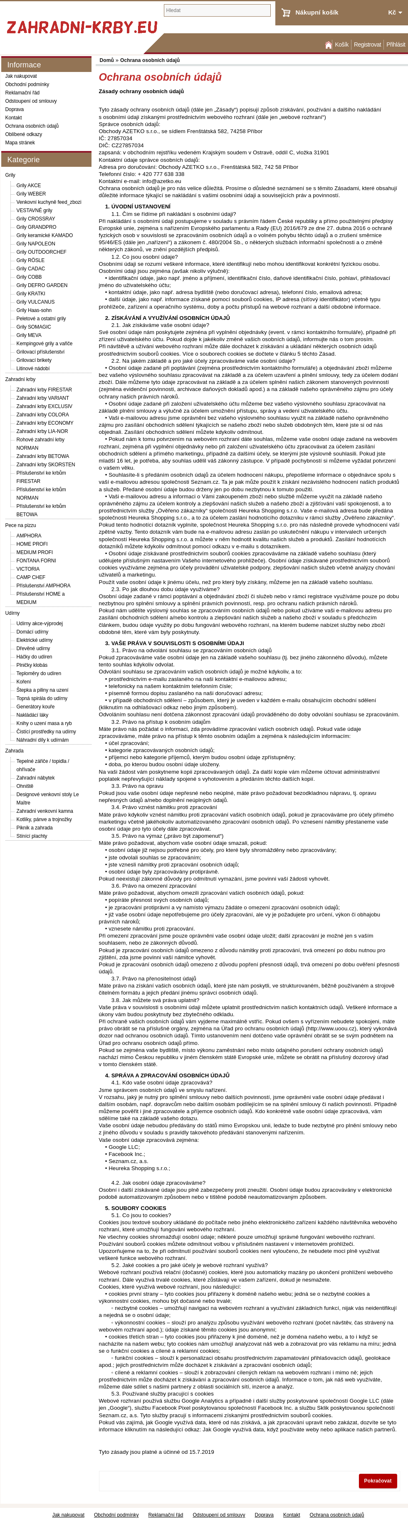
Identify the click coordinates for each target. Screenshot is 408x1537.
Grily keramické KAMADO (45, 235)
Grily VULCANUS (36, 302)
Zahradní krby (20, 379)
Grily (10, 175)
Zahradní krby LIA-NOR (42, 431)
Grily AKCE (29, 185)
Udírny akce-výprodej (40, 623)
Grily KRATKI (31, 294)
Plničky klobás (32, 665)
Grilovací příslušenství (41, 352)
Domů (327, 45)
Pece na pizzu (20, 525)
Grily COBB (29, 277)
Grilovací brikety (34, 360)
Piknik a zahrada (35, 828)
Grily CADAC (31, 269)
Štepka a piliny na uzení (43, 690)
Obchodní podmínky (27, 84)
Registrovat (367, 45)
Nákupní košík (317, 12)
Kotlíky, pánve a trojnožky (44, 819)
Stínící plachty (32, 836)
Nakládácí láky (33, 715)
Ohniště (25, 786)
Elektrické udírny (35, 640)
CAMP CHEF (31, 577)
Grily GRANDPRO (37, 227)
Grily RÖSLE (31, 260)
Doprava (14, 109)
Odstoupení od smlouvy (31, 101)
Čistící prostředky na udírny (46, 732)
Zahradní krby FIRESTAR (44, 390)
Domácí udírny (33, 632)
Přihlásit (395, 45)
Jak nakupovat (21, 76)
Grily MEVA (29, 335)
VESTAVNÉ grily (34, 210)
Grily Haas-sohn (34, 310)
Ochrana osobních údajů (32, 126)
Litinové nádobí (33, 368)
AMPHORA (29, 536)
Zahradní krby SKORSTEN (46, 465)
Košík (341, 45)
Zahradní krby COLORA (43, 415)
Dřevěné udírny (33, 648)
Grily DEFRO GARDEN (42, 285)
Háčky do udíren (34, 657)
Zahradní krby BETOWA (43, 456)
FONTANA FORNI (36, 561)
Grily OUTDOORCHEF (42, 252)
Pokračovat (378, 1481)
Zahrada (14, 751)
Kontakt (13, 118)
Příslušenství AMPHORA (44, 586)
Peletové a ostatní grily (41, 319)
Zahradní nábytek (36, 778)
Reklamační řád (22, 93)
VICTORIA (28, 569)
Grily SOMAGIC (34, 327)
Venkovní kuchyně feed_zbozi (49, 202)
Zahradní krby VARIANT (43, 398)
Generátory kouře (36, 707)
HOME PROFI (32, 544)
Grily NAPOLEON (36, 244)
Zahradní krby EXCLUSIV (45, 406)
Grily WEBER (31, 194)
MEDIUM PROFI (35, 552)
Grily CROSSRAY (36, 219)
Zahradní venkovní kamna (45, 811)
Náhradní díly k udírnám (43, 740)
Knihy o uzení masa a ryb (44, 723)
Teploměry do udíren (39, 673)
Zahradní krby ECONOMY (45, 423)
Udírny (12, 613)
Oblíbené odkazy (23, 134)
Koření (24, 682)
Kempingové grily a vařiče (45, 344)
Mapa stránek (20, 143)
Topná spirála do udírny (42, 698)
